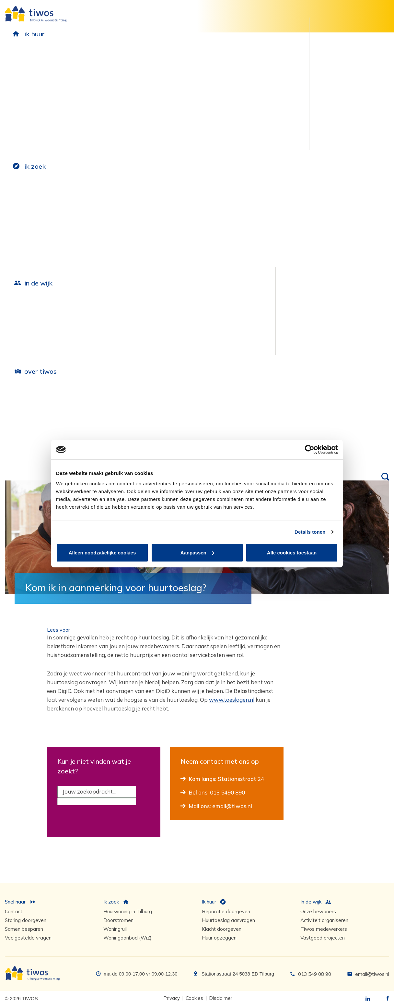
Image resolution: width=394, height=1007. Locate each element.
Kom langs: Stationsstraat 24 (226, 778)
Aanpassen (197, 552)
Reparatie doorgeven (226, 911)
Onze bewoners (318, 911)
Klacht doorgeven (221, 929)
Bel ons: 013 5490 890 (217, 792)
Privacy (171, 998)
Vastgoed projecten (322, 938)
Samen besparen (24, 929)
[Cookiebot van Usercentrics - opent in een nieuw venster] (309, 450)
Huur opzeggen (219, 938)
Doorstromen (118, 920)
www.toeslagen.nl (231, 699)
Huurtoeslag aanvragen (228, 920)
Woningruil (115, 929)
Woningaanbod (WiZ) (127, 938)
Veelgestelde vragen (28, 938)
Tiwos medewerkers (323, 929)
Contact (13, 911)
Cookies (194, 998)
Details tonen (310, 532)
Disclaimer (220, 998)
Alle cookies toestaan (292, 552)
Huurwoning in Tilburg (127, 911)
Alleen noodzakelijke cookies (102, 552)
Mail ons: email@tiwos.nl (220, 806)
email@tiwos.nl (372, 974)
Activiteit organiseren (324, 920)
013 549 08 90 (314, 974)
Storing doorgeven (25, 920)
